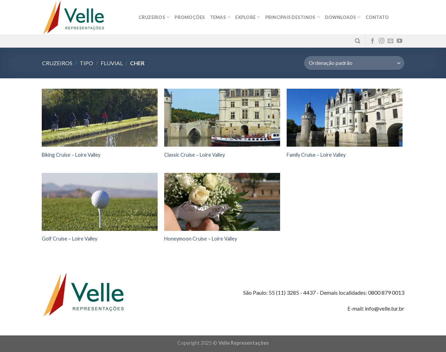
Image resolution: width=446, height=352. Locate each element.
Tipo (86, 63)
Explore (247, 17)
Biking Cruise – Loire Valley (71, 155)
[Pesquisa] (357, 41)
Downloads (343, 17)
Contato (377, 17)
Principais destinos (292, 17)
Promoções (190, 17)
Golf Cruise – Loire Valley (69, 239)
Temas (220, 17)
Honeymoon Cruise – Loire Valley (200, 239)
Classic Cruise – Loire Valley (194, 155)
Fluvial (112, 63)
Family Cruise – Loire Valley (316, 155)
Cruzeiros (154, 17)
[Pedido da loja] (354, 63)
